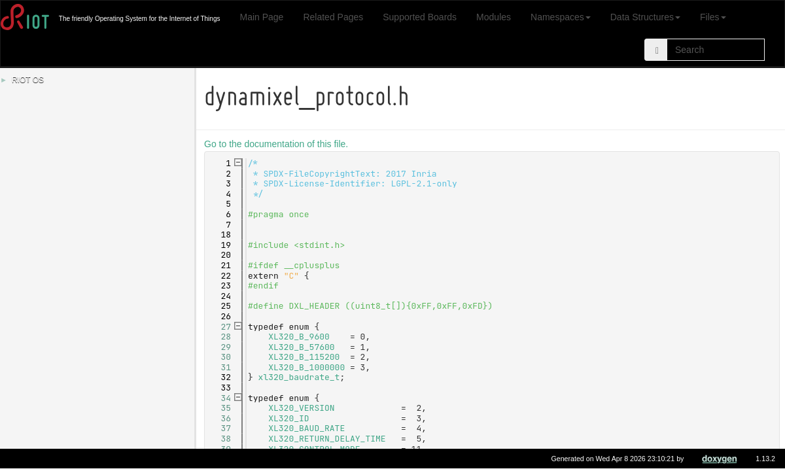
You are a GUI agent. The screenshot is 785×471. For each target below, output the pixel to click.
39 (220, 449)
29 (220, 347)
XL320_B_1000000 (308, 367)
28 (220, 336)
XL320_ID (290, 418)
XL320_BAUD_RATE (308, 428)
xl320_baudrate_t (301, 377)
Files (713, 17)
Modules (493, 17)
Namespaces (561, 17)
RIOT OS (28, 79)
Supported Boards (420, 17)
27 (220, 326)
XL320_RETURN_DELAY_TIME (328, 438)
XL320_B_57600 (303, 347)
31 (220, 367)
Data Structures (645, 17)
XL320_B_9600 (301, 336)
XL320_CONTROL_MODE (316, 449)
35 (220, 407)
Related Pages (333, 17)
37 (220, 428)
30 (220, 356)
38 (220, 438)
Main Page (261, 17)
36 (220, 418)
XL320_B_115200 (305, 356)
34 (220, 398)
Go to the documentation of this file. (278, 144)
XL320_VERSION (303, 407)
